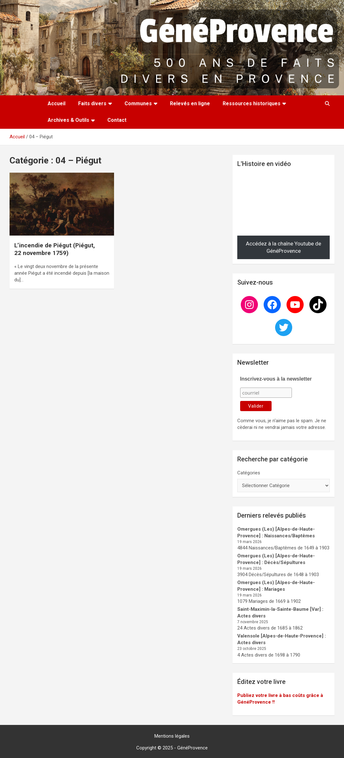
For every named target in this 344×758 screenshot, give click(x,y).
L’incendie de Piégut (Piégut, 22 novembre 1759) (54, 249)
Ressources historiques (251, 103)
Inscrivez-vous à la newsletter (276, 379)
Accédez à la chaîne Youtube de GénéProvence (283, 247)
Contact (116, 120)
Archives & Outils (68, 120)
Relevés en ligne (190, 103)
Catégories (248, 473)
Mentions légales (172, 736)
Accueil (56, 103)
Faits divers (92, 103)
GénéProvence (192, 748)
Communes (138, 103)
